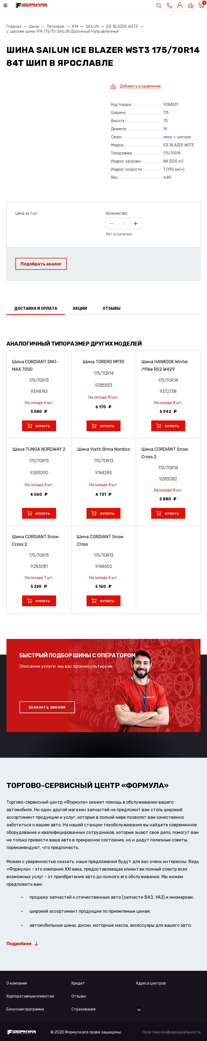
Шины (34, 26)
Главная (13, 26)
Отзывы (78, 996)
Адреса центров (151, 983)
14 (165, 129)
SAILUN (92, 26)
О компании (16, 983)
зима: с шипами (177, 137)
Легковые (55, 26)
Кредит (78, 983)
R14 (75, 26)
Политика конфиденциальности (171, 1032)
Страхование (83, 1009)
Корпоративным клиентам (30, 996)
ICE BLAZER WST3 (122, 26)
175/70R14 (172, 153)
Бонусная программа (25, 1009)
